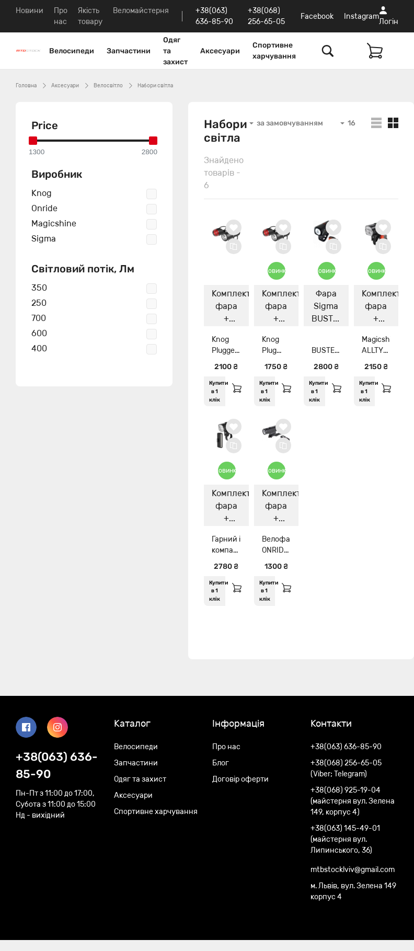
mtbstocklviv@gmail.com (352, 869)
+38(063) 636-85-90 (57, 765)
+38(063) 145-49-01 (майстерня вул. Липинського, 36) (345, 839)
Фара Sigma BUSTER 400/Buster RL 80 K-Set (330, 307)
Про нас (226, 746)
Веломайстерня (141, 10)
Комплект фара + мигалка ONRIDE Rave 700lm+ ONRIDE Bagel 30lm (280, 507)
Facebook (317, 16)
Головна (26, 86)
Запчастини (129, 51)
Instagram (361, 16)
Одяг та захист (175, 51)
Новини (29, 10)
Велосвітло (108, 86)
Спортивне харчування (274, 51)
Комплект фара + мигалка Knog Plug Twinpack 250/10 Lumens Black (280, 307)
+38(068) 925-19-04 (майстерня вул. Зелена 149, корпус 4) (352, 801)
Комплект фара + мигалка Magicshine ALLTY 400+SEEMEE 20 (380, 307)
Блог (220, 763)
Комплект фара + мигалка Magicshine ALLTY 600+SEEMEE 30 (230, 507)
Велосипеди (71, 51)
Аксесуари (220, 51)
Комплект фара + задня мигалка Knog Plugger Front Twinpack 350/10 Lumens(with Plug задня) (230, 307)
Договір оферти (240, 779)
